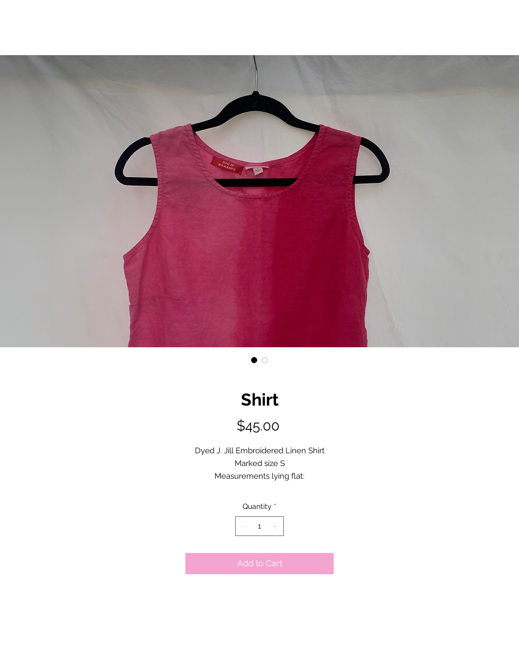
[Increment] (275, 526)
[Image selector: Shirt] (254, 360)
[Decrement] (243, 526)
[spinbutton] (259, 526)
